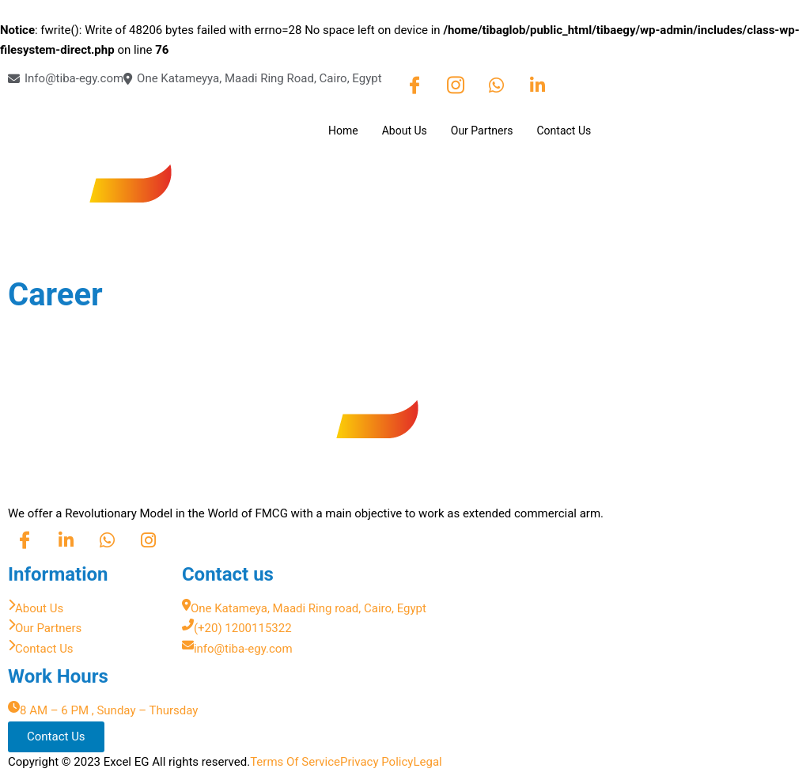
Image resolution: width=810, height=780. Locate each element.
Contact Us (563, 130)
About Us (404, 130)
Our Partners (482, 130)
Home (343, 130)
